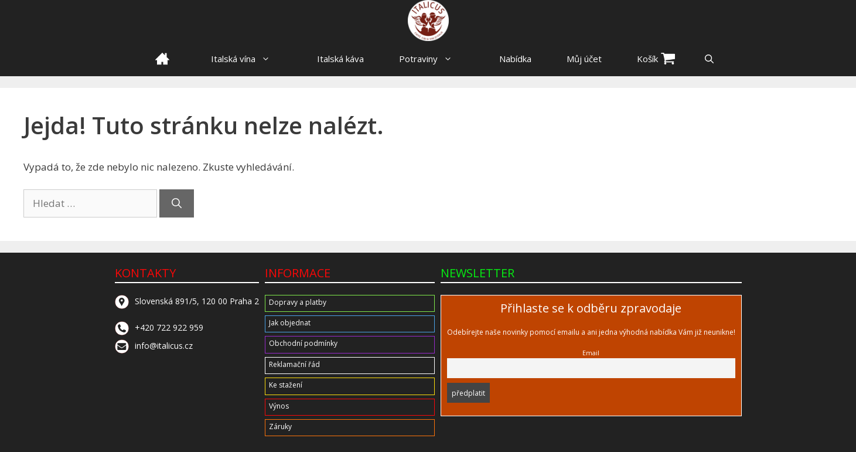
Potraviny (431, 58)
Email (590, 352)
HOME (162, 58)
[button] (709, 58)
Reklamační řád (294, 364)
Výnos (279, 406)
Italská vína (246, 58)
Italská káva (340, 58)
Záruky (280, 426)
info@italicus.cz (154, 345)
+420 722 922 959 (159, 327)
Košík (647, 58)
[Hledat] (176, 203)
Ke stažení (285, 385)
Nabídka (515, 58)
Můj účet (584, 58)
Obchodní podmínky (303, 343)
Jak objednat (290, 323)
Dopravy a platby (297, 302)
